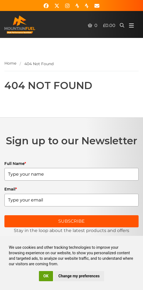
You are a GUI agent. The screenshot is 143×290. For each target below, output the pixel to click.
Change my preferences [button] (79, 276)
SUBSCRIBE (71, 221)
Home (10, 63)
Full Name (15, 163)
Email (10, 189)
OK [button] (46, 276)
